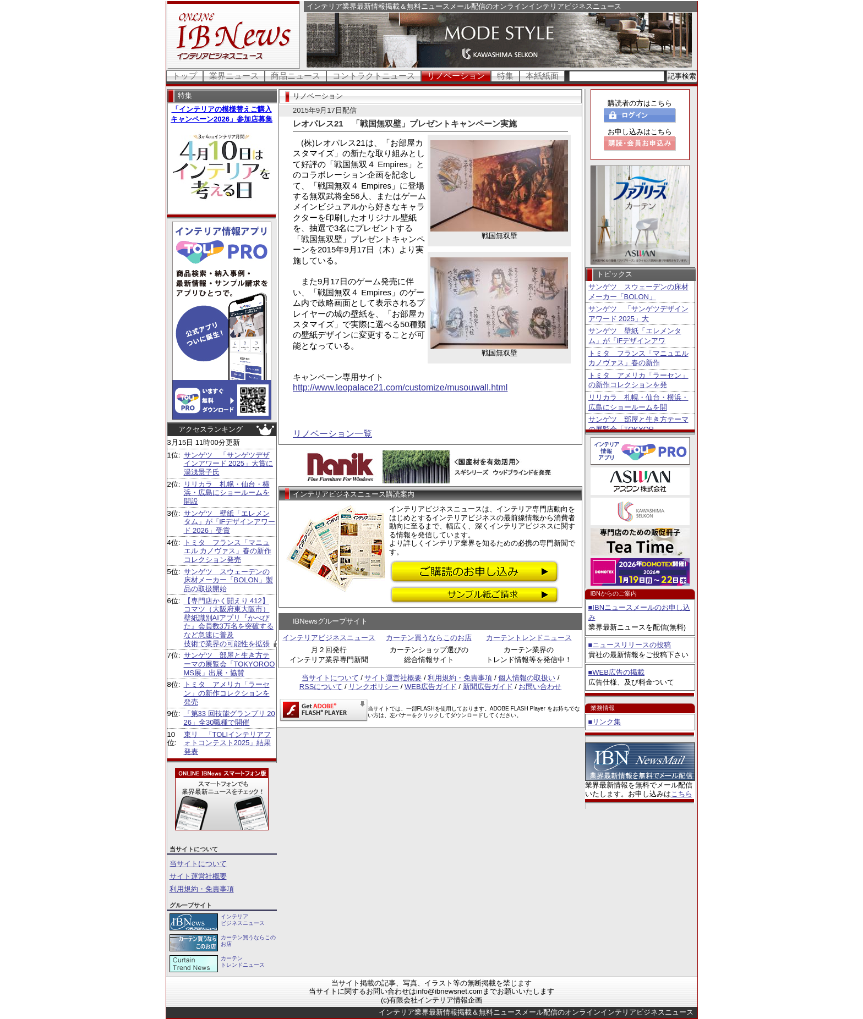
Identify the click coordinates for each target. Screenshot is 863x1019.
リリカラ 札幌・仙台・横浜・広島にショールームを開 (638, 402)
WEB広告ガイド (431, 686)
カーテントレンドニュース (529, 638)
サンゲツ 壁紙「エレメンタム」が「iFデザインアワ (634, 336)
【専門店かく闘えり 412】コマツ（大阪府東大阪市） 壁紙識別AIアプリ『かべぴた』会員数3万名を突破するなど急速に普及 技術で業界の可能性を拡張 (229, 622)
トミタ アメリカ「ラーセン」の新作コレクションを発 (638, 380)
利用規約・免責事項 (202, 889)
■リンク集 (604, 722)
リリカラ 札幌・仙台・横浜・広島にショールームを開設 (227, 492)
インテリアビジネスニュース (328, 638)
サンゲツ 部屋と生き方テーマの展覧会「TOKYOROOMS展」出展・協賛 (229, 663)
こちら (681, 794)
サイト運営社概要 (198, 876)
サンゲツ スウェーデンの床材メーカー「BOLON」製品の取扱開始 (229, 580)
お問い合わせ (539, 686)
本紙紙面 (542, 75)
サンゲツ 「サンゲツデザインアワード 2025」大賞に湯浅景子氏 (229, 463)
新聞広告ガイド (488, 686)
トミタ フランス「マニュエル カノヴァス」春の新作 (638, 358)
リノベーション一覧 (332, 433)
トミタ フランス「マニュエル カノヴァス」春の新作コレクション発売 (228, 551)
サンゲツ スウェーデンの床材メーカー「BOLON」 (638, 292)
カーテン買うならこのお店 (429, 638)
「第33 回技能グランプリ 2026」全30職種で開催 (229, 717)
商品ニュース (295, 75)
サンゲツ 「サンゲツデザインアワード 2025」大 (638, 314)
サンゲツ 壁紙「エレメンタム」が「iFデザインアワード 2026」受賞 (230, 522)
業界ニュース (234, 75)
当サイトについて (198, 864)
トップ (184, 75)
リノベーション (456, 75)
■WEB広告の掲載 (616, 672)
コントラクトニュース (373, 75)
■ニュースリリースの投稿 (629, 645)
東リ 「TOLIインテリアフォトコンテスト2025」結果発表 (227, 743)
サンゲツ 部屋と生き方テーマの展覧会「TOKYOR (638, 424)
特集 (505, 75)
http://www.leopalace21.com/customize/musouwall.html (400, 387)
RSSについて (321, 686)
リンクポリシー (373, 686)
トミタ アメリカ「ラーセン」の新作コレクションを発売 (227, 693)
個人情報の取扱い (526, 678)
